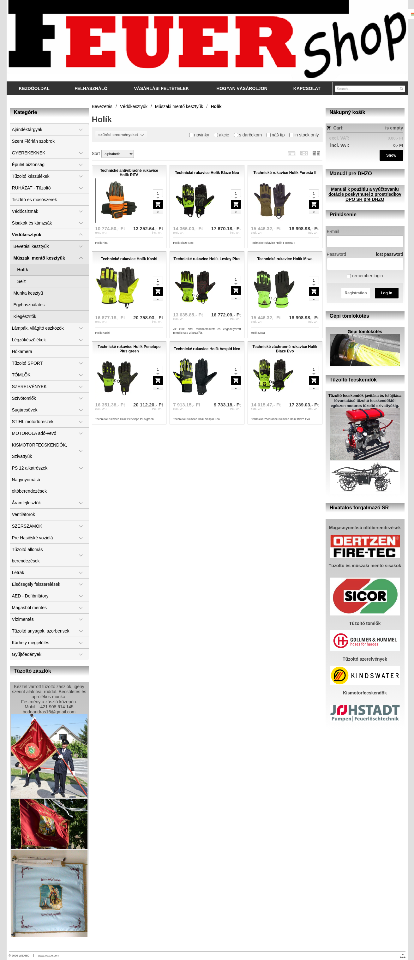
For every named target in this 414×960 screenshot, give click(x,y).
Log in (386, 293)
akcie (221, 134)
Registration (356, 293)
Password (336, 254)
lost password (389, 254)
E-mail (333, 231)
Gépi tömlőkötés (365, 331)
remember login (365, 275)
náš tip (276, 134)
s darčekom (248, 134)
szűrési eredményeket (121, 135)
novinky (199, 134)
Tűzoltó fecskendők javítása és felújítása (364, 395)
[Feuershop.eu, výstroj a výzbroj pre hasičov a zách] (207, 40)
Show (391, 155)
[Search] (401, 88)
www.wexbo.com (48, 955)
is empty (394, 127)
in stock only (304, 134)
